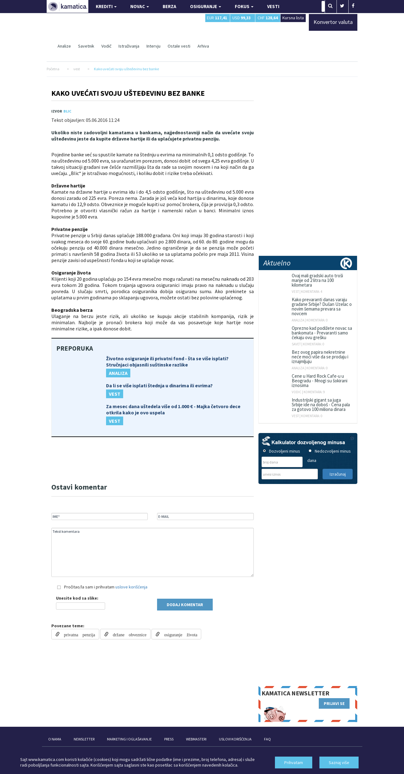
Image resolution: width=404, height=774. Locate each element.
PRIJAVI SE (334, 703)
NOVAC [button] (139, 6)
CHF (268, 18)
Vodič (106, 46)
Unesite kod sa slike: (77, 598)
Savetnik (86, 46)
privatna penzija (77, 634)
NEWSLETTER (84, 739)
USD (241, 18)
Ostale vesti (179, 46)
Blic (67, 111)
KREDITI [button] (106, 6)
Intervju (153, 46)
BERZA (169, 6)
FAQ (267, 739)
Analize (64, 46)
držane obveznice (127, 634)
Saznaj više (339, 762)
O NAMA (54, 739)
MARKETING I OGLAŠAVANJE (129, 739)
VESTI (273, 6)
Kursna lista (293, 18)
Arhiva (203, 46)
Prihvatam (293, 762)
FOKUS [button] (244, 6)
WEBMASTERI (196, 739)
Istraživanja (128, 46)
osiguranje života (178, 634)
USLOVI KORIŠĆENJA (235, 739)
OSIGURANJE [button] (205, 6)
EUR (217, 18)
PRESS (169, 739)
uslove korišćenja (131, 587)
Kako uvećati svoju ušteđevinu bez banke (128, 93)
